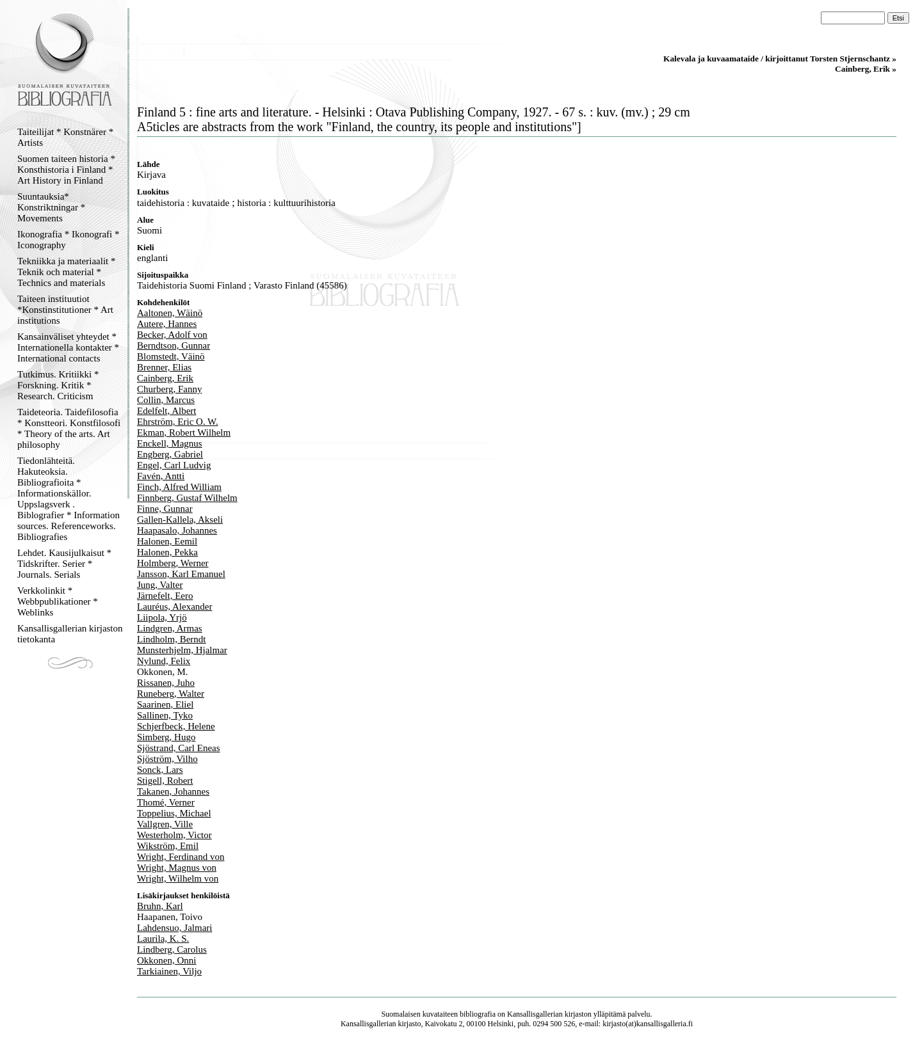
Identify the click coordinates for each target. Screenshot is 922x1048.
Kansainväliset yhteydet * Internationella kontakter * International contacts (68, 347)
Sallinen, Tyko (165, 715)
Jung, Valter (159, 585)
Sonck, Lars (160, 770)
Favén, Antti (160, 476)
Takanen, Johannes (173, 791)
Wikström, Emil (167, 846)
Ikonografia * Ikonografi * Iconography (68, 239)
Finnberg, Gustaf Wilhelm (187, 498)
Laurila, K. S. (163, 938)
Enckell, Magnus (169, 443)
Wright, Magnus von (176, 867)
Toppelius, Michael (174, 813)
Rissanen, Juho (166, 683)
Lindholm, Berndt (171, 639)
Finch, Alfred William (179, 487)
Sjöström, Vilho (167, 759)
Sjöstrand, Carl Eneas (178, 748)
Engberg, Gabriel (170, 454)
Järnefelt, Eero (165, 596)
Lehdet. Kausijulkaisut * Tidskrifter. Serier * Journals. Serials (64, 564)
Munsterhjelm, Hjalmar (182, 650)
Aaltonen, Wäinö (169, 313)
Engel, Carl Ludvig (174, 465)
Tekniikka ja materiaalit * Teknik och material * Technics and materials (66, 272)
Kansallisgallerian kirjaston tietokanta (70, 633)
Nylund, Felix (163, 661)
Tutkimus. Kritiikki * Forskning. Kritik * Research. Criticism (58, 385)
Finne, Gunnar (165, 509)
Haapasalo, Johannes (177, 530)
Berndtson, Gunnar (173, 345)
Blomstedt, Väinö (171, 356)
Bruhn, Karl (160, 906)
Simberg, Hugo (166, 737)
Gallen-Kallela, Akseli (180, 519)
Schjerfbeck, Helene (176, 726)
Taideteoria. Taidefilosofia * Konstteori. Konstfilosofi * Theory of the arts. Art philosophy (68, 428)
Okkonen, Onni (167, 960)
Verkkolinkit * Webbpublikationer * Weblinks (57, 601)
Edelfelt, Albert (166, 411)
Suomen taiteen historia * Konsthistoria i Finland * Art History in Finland (66, 170)
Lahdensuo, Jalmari (174, 928)
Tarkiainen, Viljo (169, 971)
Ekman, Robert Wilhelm (183, 432)
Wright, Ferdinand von (180, 857)
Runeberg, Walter (170, 693)
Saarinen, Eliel (165, 704)
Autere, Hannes (167, 324)
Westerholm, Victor (174, 835)
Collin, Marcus (166, 400)
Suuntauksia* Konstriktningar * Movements (51, 207)
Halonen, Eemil (167, 541)
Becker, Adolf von (172, 334)
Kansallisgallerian (535, 1014)
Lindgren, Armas (169, 628)
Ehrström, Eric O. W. (177, 422)
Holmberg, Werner (173, 563)
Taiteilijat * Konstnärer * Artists (65, 137)
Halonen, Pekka (167, 552)
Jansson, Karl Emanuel (181, 574)
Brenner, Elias (164, 367)
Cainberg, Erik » (865, 69)
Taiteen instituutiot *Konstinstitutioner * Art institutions (65, 310)
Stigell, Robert (165, 780)
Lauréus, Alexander (174, 606)
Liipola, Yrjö (162, 617)
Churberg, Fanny (169, 389)
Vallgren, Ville (165, 824)
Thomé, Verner (166, 802)
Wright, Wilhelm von (177, 878)
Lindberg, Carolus (172, 949)
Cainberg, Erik (165, 378)
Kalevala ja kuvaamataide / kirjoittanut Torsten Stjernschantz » (779, 58)
